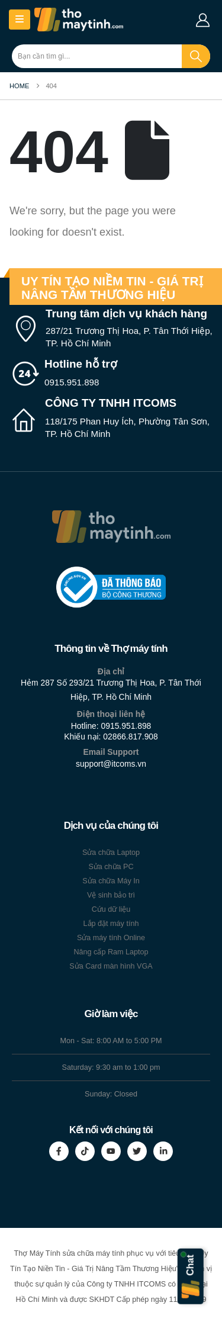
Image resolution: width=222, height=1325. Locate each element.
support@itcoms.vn (111, 763)
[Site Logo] (78, 20)
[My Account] (203, 20)
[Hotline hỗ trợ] (111, 373)
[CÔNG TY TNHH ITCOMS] (111, 419)
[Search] (196, 56)
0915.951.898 (126, 726)
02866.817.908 (130, 736)
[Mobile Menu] (19, 19)
